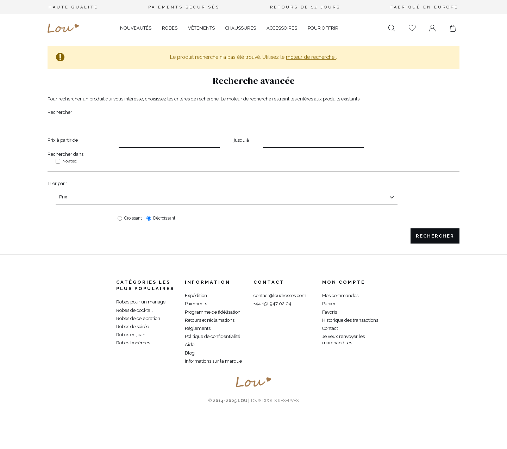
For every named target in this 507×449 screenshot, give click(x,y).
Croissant (133, 218)
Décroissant (164, 218)
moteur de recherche (311, 57)
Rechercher (60, 112)
